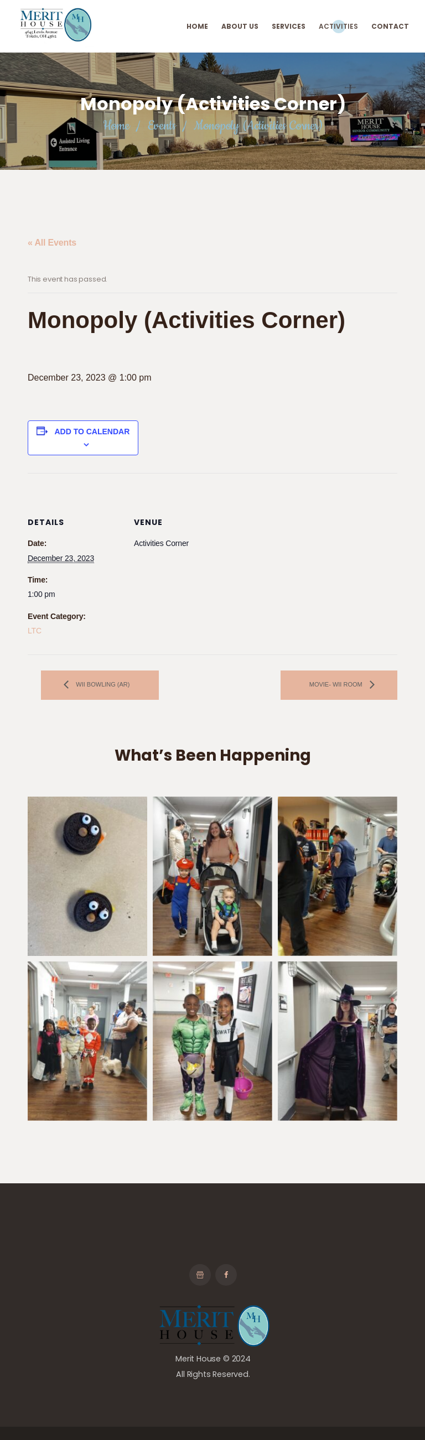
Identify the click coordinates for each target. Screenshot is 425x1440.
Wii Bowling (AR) (101, 684)
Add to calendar (91, 431)
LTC (35, 630)
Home (116, 126)
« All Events (52, 242)
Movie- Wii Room (336, 684)
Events (162, 125)
